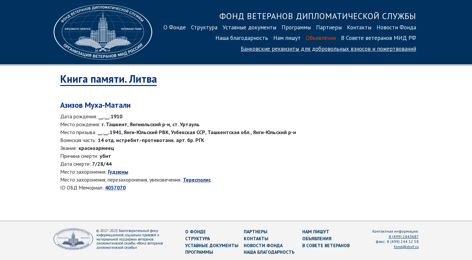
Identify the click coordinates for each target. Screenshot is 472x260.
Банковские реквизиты (328, 48)
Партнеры (329, 27)
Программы (296, 27)
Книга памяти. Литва (108, 79)
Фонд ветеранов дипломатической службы (317, 16)
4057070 (115, 187)
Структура (204, 27)
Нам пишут (287, 38)
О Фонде (174, 27)
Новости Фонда (396, 27)
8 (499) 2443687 (404, 236)
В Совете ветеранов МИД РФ (378, 38)
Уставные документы (249, 27)
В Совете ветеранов (326, 245)
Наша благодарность (241, 38)
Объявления (321, 38)
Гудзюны (118, 171)
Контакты (359, 27)
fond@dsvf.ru (406, 246)
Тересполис (197, 179)
